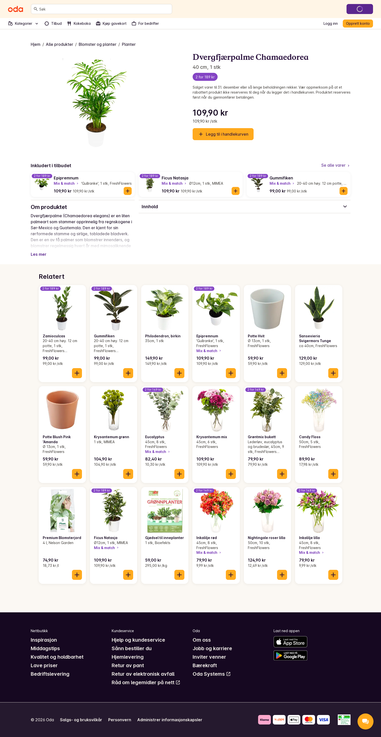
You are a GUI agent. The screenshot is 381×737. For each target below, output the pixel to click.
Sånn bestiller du (132, 648)
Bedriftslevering (50, 674)
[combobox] (104, 9)
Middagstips (45, 648)
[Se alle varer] (336, 165)
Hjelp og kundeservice (138, 640)
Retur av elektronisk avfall (143, 674)
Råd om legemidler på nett (146, 682)
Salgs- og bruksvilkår (81, 719)
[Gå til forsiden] (15, 9)
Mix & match (66, 183)
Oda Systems (212, 674)
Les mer (38, 254)
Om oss (202, 640)
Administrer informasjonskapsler (169, 719)
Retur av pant (128, 665)
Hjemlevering (128, 657)
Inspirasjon (44, 640)
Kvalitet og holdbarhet (57, 657)
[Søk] (35, 9)
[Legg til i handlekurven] (128, 191)
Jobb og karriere (212, 648)
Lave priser (44, 665)
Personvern (119, 719)
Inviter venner (209, 657)
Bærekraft (205, 665)
